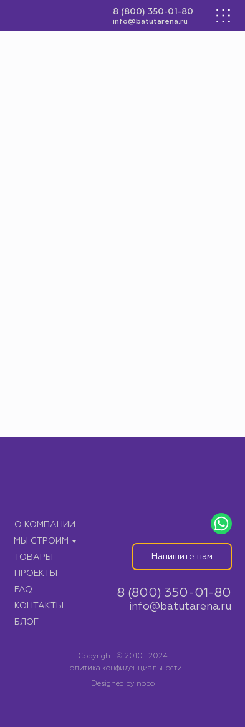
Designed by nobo (123, 684)
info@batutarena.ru (150, 22)
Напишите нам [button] (182, 556)
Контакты (39, 606)
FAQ (23, 589)
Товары (33, 557)
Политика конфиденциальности (123, 668)
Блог (26, 622)
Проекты (35, 573)
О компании (44, 524)
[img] (56, 16)
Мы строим (41, 541)
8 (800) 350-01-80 (153, 11)
